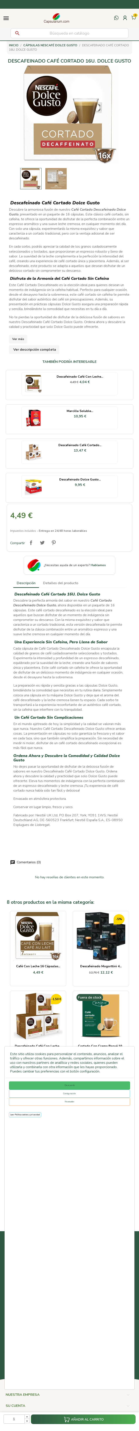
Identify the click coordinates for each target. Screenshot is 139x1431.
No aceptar (69, 1101)
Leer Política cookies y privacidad (25, 1114)
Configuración (69, 1093)
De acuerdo (69, 1085)
